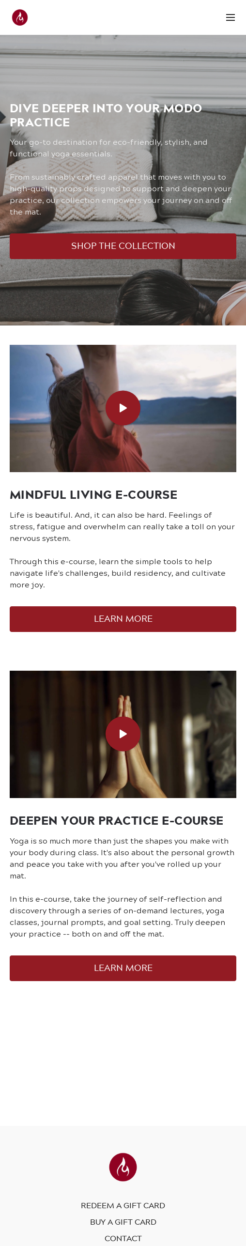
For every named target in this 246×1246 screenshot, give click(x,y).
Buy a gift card (123, 1222)
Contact (123, 1238)
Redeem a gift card (123, 1205)
